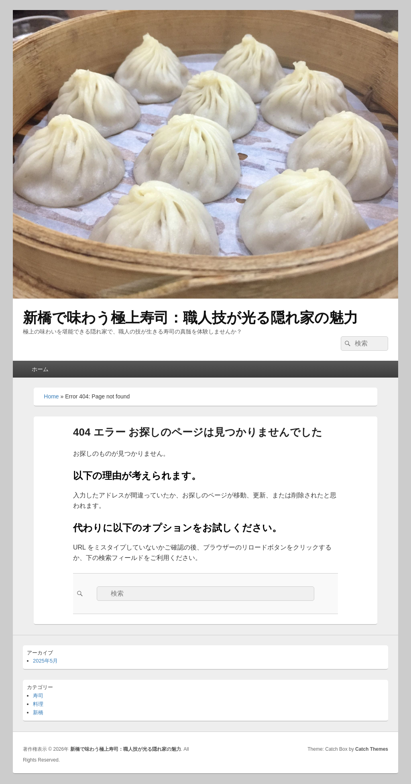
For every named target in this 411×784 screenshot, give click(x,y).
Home (51, 396)
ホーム (40, 369)
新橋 (38, 712)
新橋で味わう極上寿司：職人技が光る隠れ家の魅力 (190, 317)
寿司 (38, 696)
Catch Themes (371, 749)
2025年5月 (45, 661)
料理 (38, 704)
